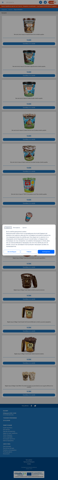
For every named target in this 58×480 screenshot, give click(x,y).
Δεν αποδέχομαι (12, 251)
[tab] (8, 227)
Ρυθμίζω (29, 251)
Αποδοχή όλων (46, 251)
